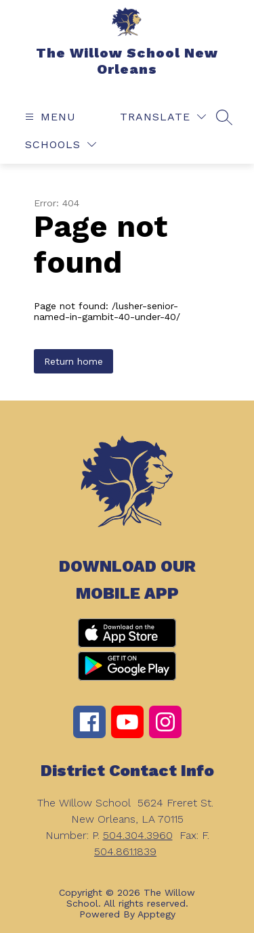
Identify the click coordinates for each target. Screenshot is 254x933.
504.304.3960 (138, 835)
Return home (73, 361)
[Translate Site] (163, 116)
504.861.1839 (125, 851)
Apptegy (156, 914)
